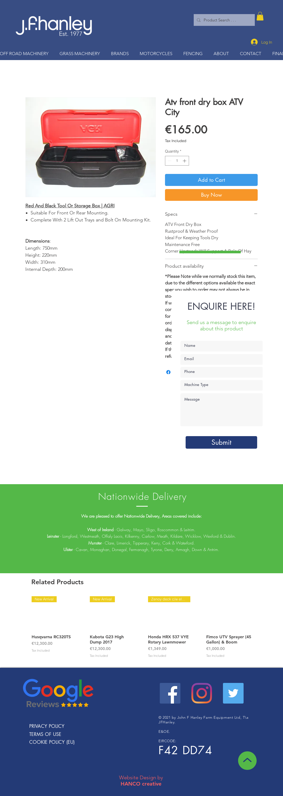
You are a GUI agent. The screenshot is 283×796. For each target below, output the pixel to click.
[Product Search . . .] (224, 20)
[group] (141, 630)
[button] (260, 16)
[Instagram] (201, 693)
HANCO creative (141, 784)
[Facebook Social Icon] (170, 693)
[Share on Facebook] (168, 372)
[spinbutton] (177, 160)
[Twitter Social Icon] (233, 693)
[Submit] (221, 442)
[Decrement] (169, 160)
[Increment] (185, 160)
